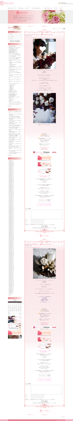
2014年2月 (10, 249)
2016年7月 (10, 213)
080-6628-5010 (45, 149)
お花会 (10, 98)
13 (14, 307)
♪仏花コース (11, 65)
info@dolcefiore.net (44, 148)
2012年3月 (10, 278)
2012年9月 (10, 270)
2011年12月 (10, 281)
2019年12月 (10, 163)
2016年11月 (10, 208)
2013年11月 (10, 253)
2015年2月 (10, 234)
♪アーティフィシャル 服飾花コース (15, 72)
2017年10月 (10, 195)
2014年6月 (10, 244)
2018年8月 (10, 182)
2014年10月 (10, 239)
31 (8, 312)
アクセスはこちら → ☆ (44, 197)
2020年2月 (10, 160)
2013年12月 (10, 252)
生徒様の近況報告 (11, 95)
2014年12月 (10, 237)
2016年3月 (10, 218)
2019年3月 (10, 174)
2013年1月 (10, 265)
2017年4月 (10, 202)
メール (26, 221)
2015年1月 (10, 236)
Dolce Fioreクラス (11, 90)
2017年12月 (10, 192)
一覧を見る (9, 106)
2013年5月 (10, 260)
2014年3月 (10, 248)
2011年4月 (10, 291)
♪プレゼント (11, 84)
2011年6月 (10, 289)
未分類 (10, 100)
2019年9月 (10, 166)
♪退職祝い (11, 88)
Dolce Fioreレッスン (37, 247)
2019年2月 (10, 175)
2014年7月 (10, 243)
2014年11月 (10, 238)
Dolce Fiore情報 (11, 46)
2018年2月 (10, 190)
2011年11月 (10, 283)
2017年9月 (10, 196)
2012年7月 (10, 273)
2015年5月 (10, 231)
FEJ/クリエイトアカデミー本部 (13, 101)
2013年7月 (10, 258)
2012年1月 (10, 280)
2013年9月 (10, 255)
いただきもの (11, 99)
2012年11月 (10, 268)
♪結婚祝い (11, 85)
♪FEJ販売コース (11, 64)
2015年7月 (10, 228)
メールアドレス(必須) (11, 36)
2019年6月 (10, 170)
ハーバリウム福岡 (11, 56)
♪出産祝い (11, 89)
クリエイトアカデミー (12, 71)
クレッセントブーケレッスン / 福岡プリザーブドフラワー (39, 34)
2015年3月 (10, 233)
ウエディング (11, 93)
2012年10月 (10, 269)
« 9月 (9, 313)
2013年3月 (10, 263)
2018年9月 (10, 181)
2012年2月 (10, 279)
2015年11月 (10, 223)
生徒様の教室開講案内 (12, 94)
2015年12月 (10, 222)
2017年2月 (10, 205)
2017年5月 (10, 201)
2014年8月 (10, 242)
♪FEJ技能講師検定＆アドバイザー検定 (15, 66)
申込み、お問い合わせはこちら (44, 147)
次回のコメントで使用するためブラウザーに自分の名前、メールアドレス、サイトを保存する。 (40, 224)
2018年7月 (10, 184)
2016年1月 (10, 221)
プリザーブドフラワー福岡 (30, 37)
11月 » (20, 313)
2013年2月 (10, 264)
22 (18, 308)
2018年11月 (10, 179)
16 (20, 307)
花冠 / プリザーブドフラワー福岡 (14, 133)
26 (12, 310)
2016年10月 (10, 210)
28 (16, 310)
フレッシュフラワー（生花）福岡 (14, 57)
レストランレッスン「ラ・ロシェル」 (14, 103)
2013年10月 (10, 254)
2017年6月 (10, 200)
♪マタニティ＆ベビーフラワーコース (15, 76)
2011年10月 (10, 284)
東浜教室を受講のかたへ (12, 51)
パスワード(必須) (10, 38)
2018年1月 (10, 191)
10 (8, 307)
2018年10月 (10, 180)
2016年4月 (10, 217)
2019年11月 (10, 164)
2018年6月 (10, 185)
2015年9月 (10, 226)
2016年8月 (10, 212)
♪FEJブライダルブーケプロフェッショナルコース (41, 37)
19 (12, 308)
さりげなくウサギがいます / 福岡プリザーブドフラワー (38, 244)
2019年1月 (10, 176)
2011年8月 (10, 286)
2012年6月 (10, 274)
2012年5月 (10, 275)
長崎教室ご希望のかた (12, 52)
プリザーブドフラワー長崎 (13, 58)
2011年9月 (10, 285)
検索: (53, 28)
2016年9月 (10, 211)
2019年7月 (10, 169)
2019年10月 (10, 165)
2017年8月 (10, 197)
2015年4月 (10, 232)
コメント (26, 210)
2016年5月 (10, 216)
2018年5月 (10, 186)
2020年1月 (10, 161)
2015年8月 (10, 227)
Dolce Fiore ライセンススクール (14, 47)
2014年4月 (10, 247)
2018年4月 (10, 187)
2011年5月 (10, 290)
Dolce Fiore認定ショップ (12, 48)
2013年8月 (10, 257)
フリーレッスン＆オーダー (13, 83)
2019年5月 (10, 171)
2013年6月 (10, 259)
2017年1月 (10, 206)
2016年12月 (10, 207)
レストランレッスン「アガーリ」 (14, 104)
